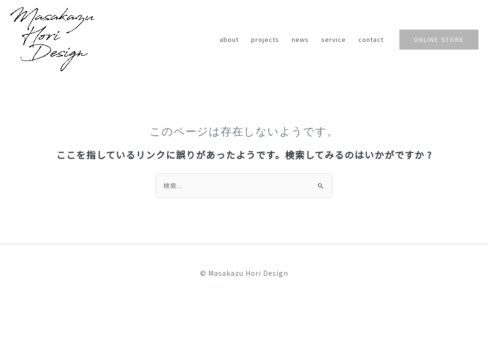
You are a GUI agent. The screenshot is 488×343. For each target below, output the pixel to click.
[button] (438, 40)
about (229, 39)
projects (265, 39)
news (300, 39)
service (333, 39)
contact (371, 39)
